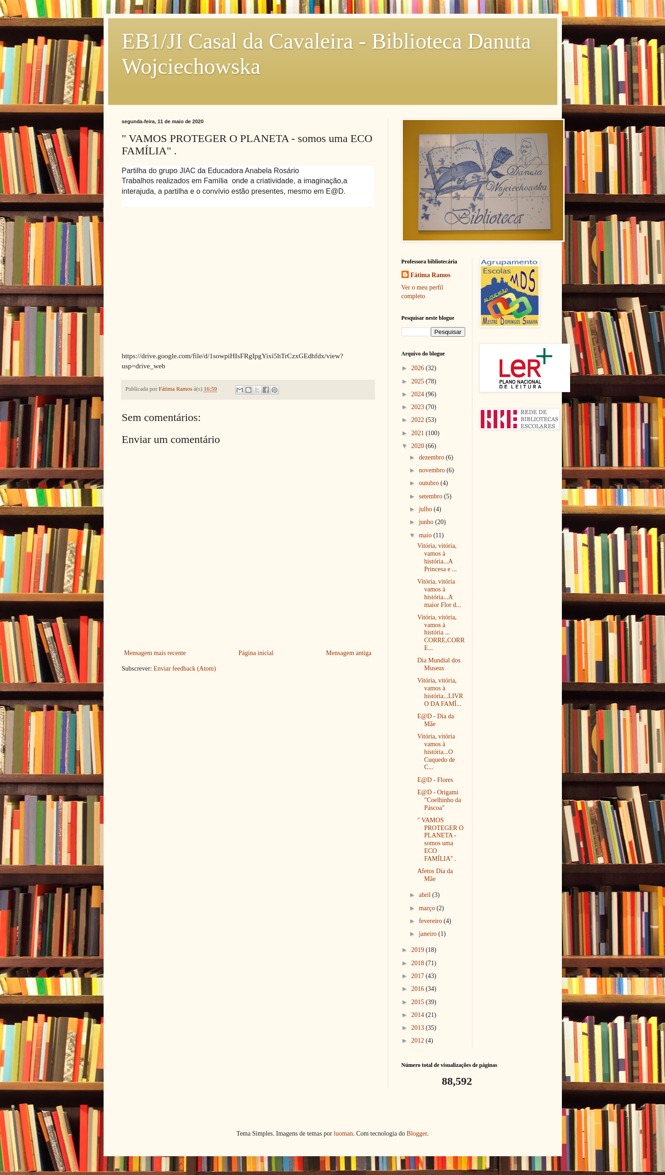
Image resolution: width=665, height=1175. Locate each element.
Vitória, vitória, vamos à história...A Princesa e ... (436, 557)
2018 (418, 963)
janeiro (428, 933)
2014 (418, 1014)
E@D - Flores (435, 779)
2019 (418, 949)
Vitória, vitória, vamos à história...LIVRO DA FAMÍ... (440, 692)
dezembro (432, 457)
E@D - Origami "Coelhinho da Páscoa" (439, 800)
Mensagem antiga (348, 653)
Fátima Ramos (431, 275)
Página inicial (256, 653)
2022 (418, 419)
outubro (429, 483)
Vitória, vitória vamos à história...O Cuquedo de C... (436, 752)
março (427, 908)
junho (427, 522)
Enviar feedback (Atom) (185, 668)
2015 (418, 1002)
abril (425, 894)
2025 (418, 381)
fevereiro (431, 921)
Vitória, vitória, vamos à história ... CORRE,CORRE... (440, 632)
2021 (418, 433)
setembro (431, 496)
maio (426, 535)
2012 (418, 1040)
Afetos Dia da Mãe (435, 875)
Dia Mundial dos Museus (438, 664)
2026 (418, 368)
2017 (418, 976)
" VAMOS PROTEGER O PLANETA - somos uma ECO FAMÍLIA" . (440, 839)
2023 (418, 407)
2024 (418, 394)
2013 (418, 1027)
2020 (418, 446)
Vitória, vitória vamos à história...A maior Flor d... (439, 593)
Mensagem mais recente (155, 653)
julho (426, 509)
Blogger (417, 1133)
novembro (432, 470)
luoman (343, 1133)
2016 (418, 988)
